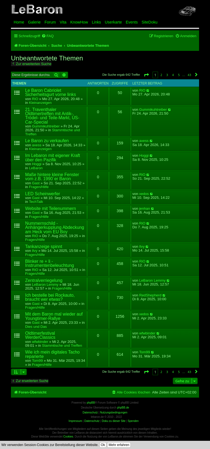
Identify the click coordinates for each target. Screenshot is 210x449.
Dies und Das (36, 327)
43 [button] (189, 75)
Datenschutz (92, 420)
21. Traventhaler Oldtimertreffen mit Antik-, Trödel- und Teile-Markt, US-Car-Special (52, 115)
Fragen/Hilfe (39, 187)
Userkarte (113, 22)
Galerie (34, 22)
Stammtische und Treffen (52, 132)
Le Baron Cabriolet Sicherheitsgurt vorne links (50, 92)
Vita (63, 22)
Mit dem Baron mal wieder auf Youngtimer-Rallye (54, 316)
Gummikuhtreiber (46, 126)
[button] (146, 75)
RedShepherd (150, 295)
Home (19, 22)
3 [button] (167, 75)
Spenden (133, 420)
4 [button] (173, 75)
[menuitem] (48, 36)
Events (132, 22)
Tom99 (37, 360)
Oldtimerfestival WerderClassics (40, 335)
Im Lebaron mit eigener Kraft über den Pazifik (52, 157)
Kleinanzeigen (40, 103)
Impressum (75, 420)
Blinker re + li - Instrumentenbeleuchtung (49, 263)
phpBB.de (123, 407)
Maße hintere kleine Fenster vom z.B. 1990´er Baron (52, 176)
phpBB (91, 402)
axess (36, 145)
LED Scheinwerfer (42, 193)
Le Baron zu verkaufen (47, 140)
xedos (144, 194)
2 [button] (161, 75)
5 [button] (179, 75)
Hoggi (36, 164)
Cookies (68, 436)
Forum (50, 22)
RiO (35, 99)
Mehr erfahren (119, 445)
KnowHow (79, 22)
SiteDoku (150, 22)
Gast (36, 183)
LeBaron (36, 168)
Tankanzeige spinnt (43, 246)
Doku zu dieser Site (114, 420)
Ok (103, 445)
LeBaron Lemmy (45, 284)
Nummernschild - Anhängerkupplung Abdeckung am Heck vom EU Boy (54, 227)
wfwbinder (40, 342)
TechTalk (36, 202)
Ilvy (34, 251)
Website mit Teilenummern (50, 208)
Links (96, 22)
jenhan (144, 209)
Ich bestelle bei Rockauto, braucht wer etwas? (50, 297)
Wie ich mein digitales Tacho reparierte (52, 354)
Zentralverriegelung (43, 280)
